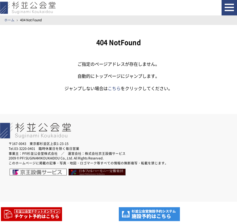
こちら (114, 88)
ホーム (9, 20)
